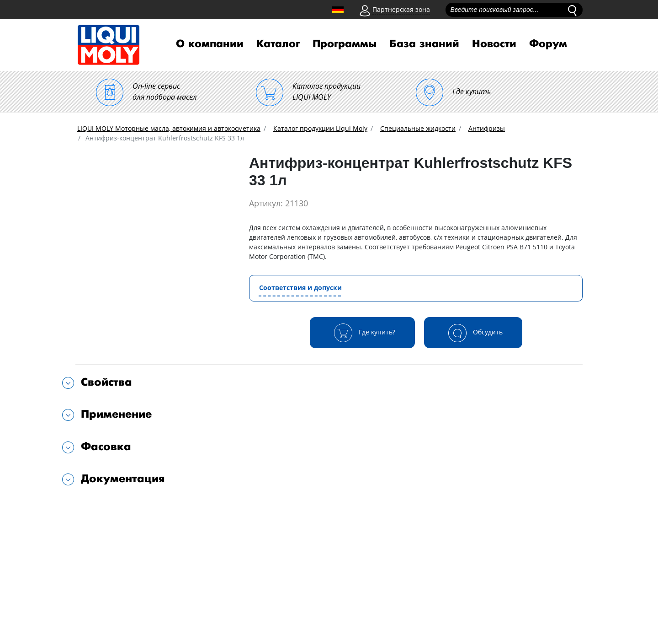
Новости (494, 43)
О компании (210, 43)
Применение (116, 414)
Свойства (106, 382)
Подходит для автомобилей (127, 508)
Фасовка (106, 446)
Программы (345, 43)
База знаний (424, 43)
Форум (548, 43)
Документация (123, 478)
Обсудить (473, 332)
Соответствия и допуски (300, 287)
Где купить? (362, 332)
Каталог (278, 43)
